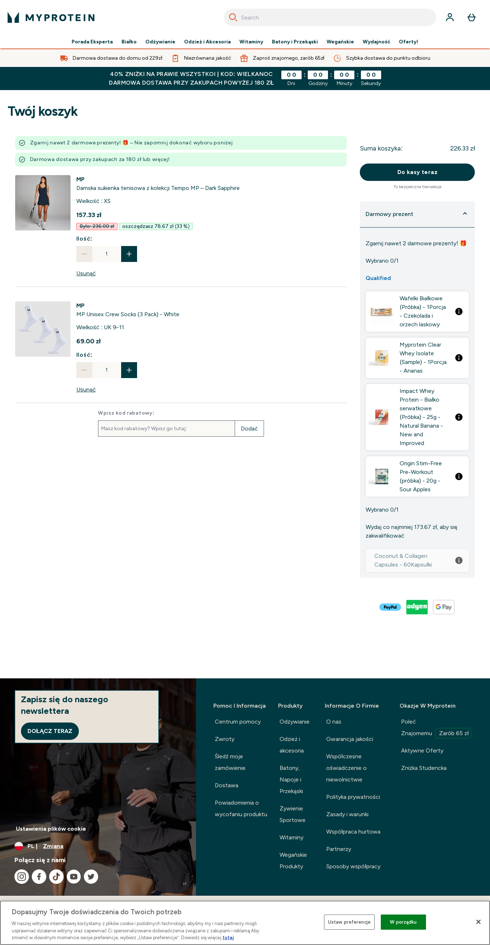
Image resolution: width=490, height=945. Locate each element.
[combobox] (330, 17)
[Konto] (450, 17)
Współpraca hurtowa (353, 831)
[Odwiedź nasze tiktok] (56, 876)
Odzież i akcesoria (292, 745)
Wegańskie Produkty (293, 860)
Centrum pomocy (238, 721)
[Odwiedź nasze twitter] (91, 876)
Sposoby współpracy (353, 866)
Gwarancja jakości (349, 739)
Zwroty (224, 739)
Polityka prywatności (353, 796)
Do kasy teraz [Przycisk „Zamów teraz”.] (417, 172)
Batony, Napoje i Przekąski (291, 779)
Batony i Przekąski (295, 42)
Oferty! (408, 42)
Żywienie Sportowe (293, 814)
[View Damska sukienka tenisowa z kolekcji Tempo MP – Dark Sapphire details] (158, 183)
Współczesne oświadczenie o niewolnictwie (346, 768)
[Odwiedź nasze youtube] (74, 876)
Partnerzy (338, 849)
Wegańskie (340, 42)
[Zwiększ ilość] (129, 254)
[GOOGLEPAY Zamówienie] (444, 607)
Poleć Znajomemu (436, 728)
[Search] (233, 17)
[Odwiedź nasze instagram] (21, 876)
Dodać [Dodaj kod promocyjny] (249, 428)
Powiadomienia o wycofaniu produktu (241, 808)
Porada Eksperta (92, 42)
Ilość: (84, 238)
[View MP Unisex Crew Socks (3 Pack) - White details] (128, 310)
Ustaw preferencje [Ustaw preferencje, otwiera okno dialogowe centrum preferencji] (349, 922)
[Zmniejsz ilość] (84, 254)
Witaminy (251, 42)
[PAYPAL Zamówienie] (390, 607)
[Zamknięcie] (478, 922)
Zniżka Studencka (424, 767)
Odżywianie (160, 42)
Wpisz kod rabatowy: (126, 413)
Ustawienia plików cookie (51, 828)
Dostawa (226, 785)
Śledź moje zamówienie (230, 762)
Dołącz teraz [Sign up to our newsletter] (49, 731)
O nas (333, 721)
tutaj (228, 937)
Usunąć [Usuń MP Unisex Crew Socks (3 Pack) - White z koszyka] (86, 389)
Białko (129, 42)
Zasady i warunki (347, 814)
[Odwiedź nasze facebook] (39, 876)
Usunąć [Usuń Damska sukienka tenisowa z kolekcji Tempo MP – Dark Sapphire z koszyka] (86, 273)
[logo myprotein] (51, 17)
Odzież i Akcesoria (207, 42)
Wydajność (376, 42)
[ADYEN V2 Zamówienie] (417, 607)
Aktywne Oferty (422, 750)
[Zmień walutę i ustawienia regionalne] (98, 846)
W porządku (403, 922)
